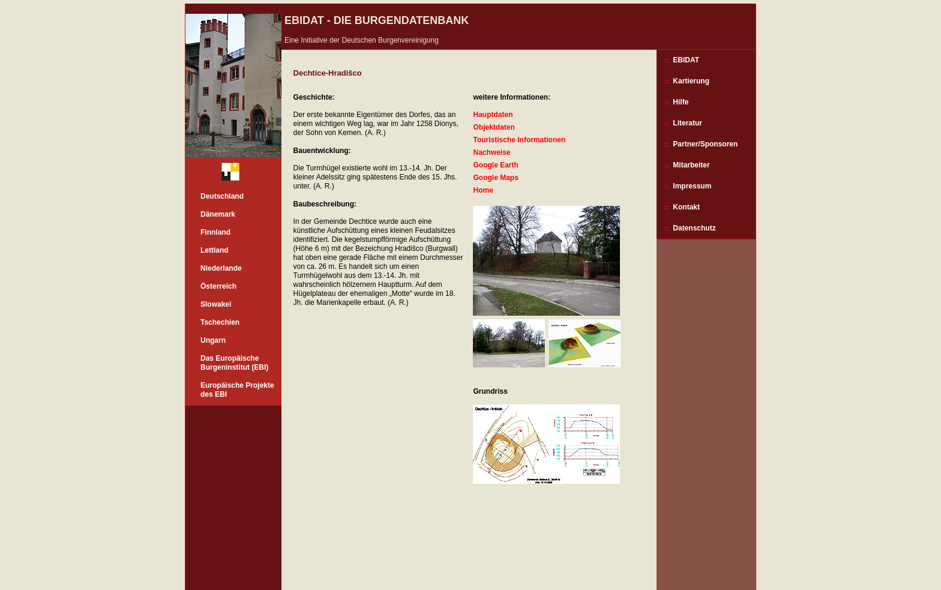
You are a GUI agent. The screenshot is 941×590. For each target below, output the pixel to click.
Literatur (687, 123)
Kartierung (691, 81)
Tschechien (219, 322)
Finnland (215, 232)
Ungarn (213, 340)
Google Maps (495, 177)
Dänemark (217, 214)
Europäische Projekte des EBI (237, 390)
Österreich (218, 286)
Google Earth (495, 165)
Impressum (692, 186)
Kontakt (686, 207)
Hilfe (680, 102)
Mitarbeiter (691, 165)
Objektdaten (493, 127)
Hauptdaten (493, 114)
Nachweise (491, 152)
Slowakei (215, 304)
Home (483, 190)
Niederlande (221, 268)
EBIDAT (686, 60)
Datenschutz (694, 228)
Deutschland (222, 196)
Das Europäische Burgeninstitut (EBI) (234, 363)
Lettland (214, 250)
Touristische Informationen (519, 140)
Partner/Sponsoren (705, 144)
